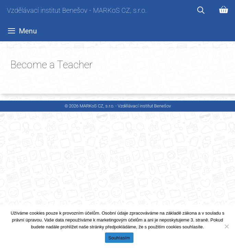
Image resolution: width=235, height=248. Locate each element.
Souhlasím (119, 237)
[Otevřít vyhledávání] (200, 10)
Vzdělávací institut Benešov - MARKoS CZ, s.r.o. (76, 10)
